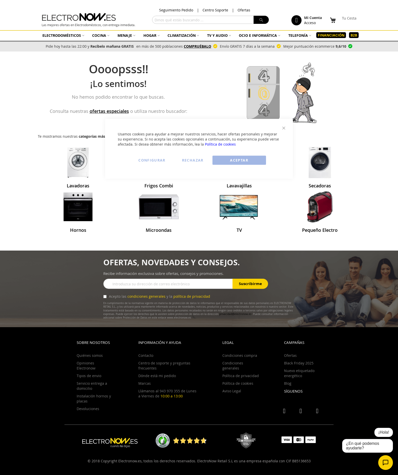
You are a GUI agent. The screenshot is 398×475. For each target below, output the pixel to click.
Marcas (144, 383)
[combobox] (210, 20)
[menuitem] (62, 35)
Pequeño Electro (320, 230)
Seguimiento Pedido (176, 10)
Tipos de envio (89, 375)
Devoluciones (88, 408)
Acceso (310, 22)
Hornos (78, 230)
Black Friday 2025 (298, 363)
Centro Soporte (215, 10)
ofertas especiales (109, 111)
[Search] (261, 20)
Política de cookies (220, 144)
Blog (287, 383)
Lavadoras (78, 186)
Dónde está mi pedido (157, 375)
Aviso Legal (231, 391)
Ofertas (244, 10)
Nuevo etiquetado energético (299, 373)
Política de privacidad (240, 375)
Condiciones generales (232, 366)
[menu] (199, 35)
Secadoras (320, 186)
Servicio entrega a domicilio (92, 386)
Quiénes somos (90, 355)
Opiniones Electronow (86, 366)
